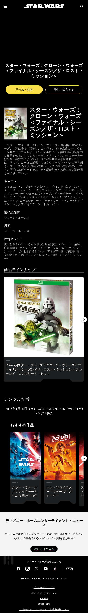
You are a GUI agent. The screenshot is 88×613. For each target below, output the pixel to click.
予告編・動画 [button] (24, 89)
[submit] (81, 6)
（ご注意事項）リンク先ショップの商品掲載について (44, 609)
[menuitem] (5, 6)
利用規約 (44, 598)
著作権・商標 (44, 604)
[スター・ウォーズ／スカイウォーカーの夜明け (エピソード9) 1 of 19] (26, 456)
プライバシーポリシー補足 (44, 593)
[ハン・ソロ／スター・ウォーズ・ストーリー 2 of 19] (60, 456)
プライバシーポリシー (44, 587)
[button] (63, 89)
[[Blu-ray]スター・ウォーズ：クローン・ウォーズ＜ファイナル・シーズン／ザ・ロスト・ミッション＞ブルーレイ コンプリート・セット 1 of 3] (44, 317)
